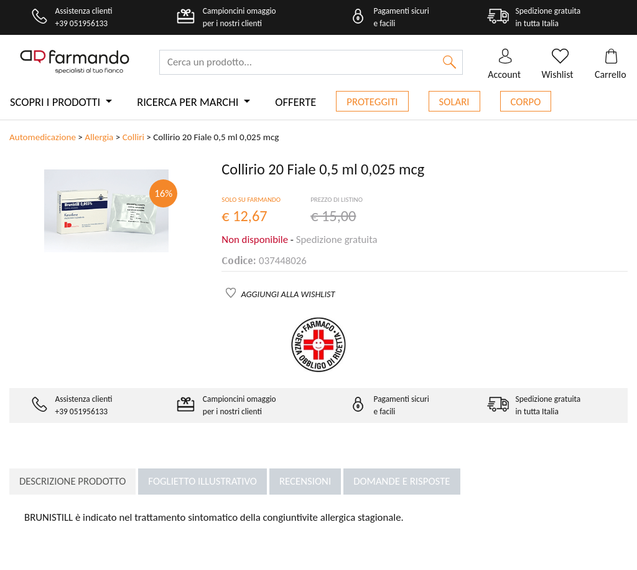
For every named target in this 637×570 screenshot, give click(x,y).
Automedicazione (42, 137)
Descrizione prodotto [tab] (72, 481)
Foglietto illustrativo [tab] (202, 481)
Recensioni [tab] (305, 481)
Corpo (526, 101)
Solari (454, 101)
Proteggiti (372, 101)
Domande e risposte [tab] (401, 481)
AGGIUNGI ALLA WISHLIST (288, 294)
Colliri (133, 137)
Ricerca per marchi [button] (189, 102)
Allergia (99, 137)
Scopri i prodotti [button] (56, 102)
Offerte (295, 102)
